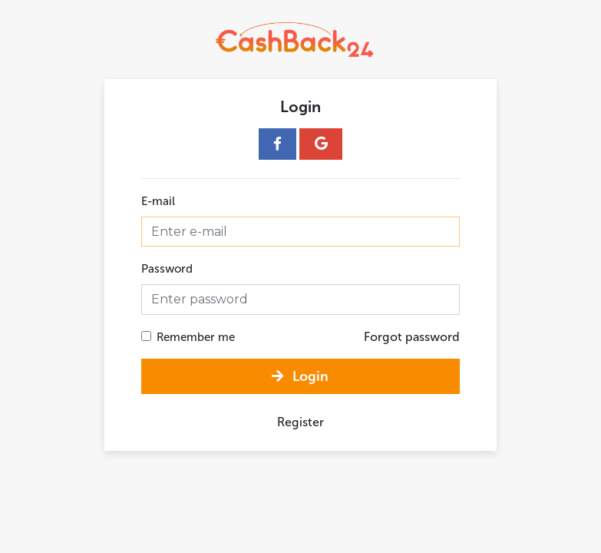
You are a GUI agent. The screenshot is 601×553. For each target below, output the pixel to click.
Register (300, 422)
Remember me (196, 337)
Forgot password (412, 336)
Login (300, 376)
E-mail (158, 201)
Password (167, 269)
